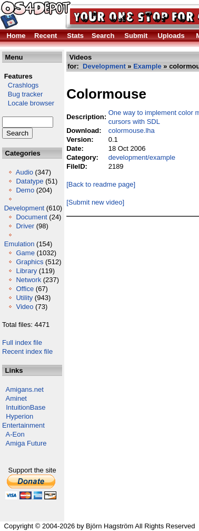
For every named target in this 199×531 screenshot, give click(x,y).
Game (25, 253)
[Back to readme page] (100, 184)
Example (147, 66)
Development (24, 208)
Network (28, 280)
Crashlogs (20, 85)
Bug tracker (22, 94)
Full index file (22, 342)
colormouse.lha (131, 130)
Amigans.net (25, 389)
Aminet (16, 398)
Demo (25, 190)
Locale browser (28, 103)
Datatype (29, 181)
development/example (141, 157)
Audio (24, 172)
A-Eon (15, 434)
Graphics (29, 262)
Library (26, 271)
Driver (25, 226)
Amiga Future (26, 443)
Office (25, 289)
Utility (24, 298)
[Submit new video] (95, 202)
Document (31, 217)
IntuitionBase (25, 407)
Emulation (19, 244)
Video (24, 307)
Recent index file (27, 351)
